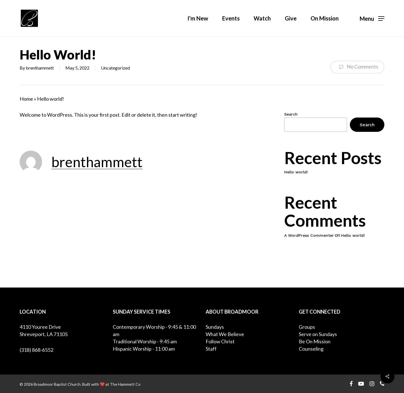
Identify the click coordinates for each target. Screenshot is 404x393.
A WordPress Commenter (309, 235)
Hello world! (296, 172)
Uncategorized (115, 67)
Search (291, 114)
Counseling (311, 349)
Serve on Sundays (318, 334)
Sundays (215, 327)
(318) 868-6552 (36, 350)
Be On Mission (314, 341)
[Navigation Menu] (372, 18)
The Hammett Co (125, 384)
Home (26, 99)
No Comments (357, 67)
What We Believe (225, 334)
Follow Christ (220, 341)
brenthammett (40, 67)
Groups (307, 327)
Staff (211, 349)
